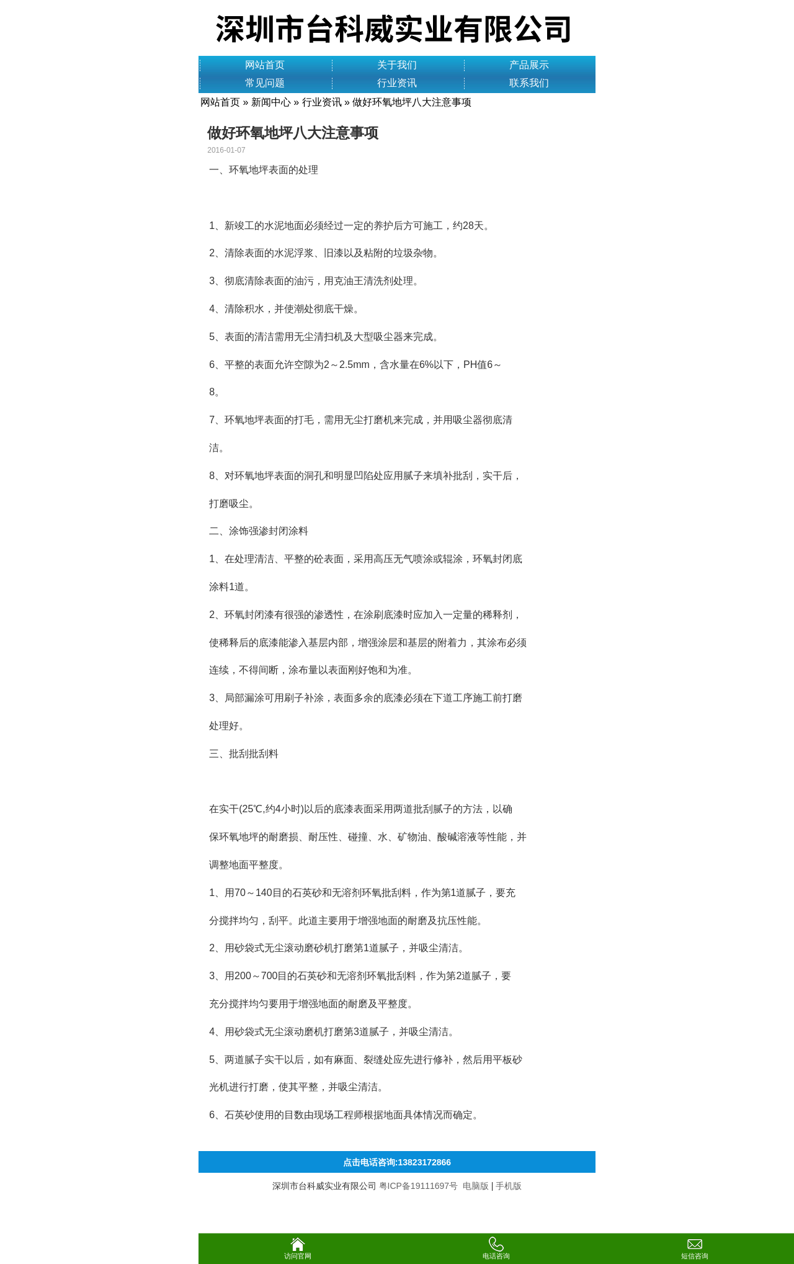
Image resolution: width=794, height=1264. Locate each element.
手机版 (509, 1186)
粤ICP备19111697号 (418, 1186)
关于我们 (397, 65)
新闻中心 (271, 102)
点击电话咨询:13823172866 (397, 1162)
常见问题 (265, 83)
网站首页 (265, 65)
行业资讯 (397, 83)
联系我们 (529, 83)
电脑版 (476, 1186)
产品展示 (529, 65)
